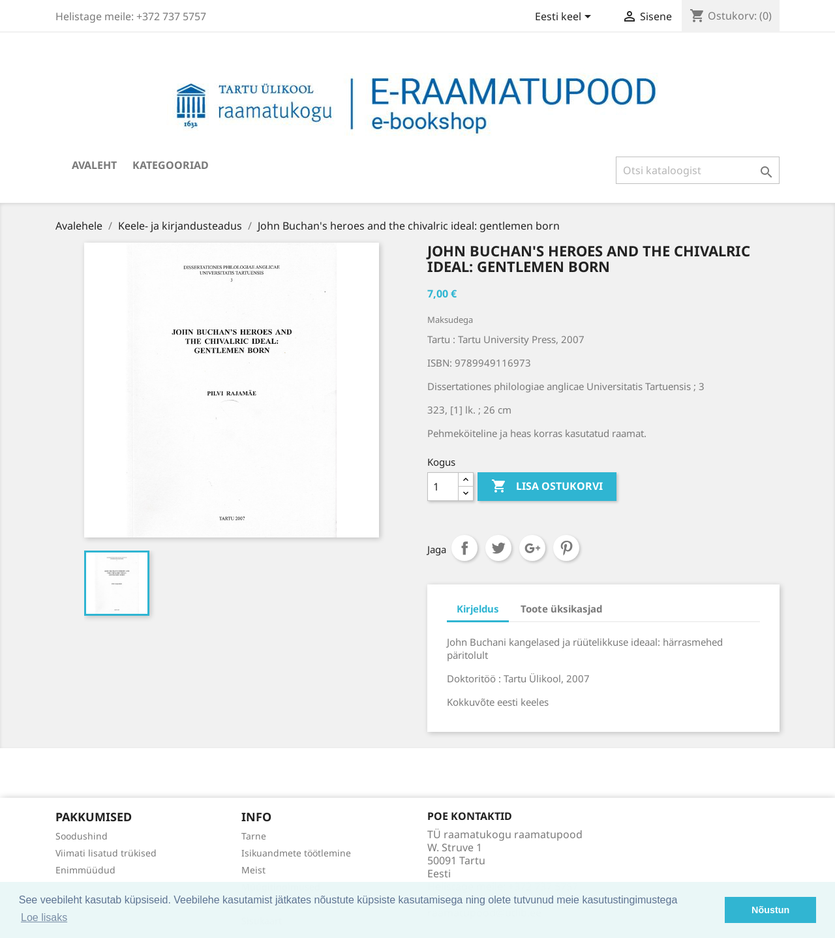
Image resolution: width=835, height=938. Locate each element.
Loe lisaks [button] (44, 917)
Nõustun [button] (770, 910)
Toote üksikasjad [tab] (561, 608)
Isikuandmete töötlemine (296, 853)
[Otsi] (698, 170)
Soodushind (81, 836)
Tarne (253, 836)
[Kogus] (443, 486)
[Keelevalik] (565, 17)
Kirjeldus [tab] (478, 608)
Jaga (464, 548)
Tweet (498, 548)
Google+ (532, 548)
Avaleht (94, 165)
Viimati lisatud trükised (106, 853)
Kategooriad (170, 165)
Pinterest (566, 548)
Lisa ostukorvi (547, 486)
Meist (253, 870)
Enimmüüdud (85, 870)
